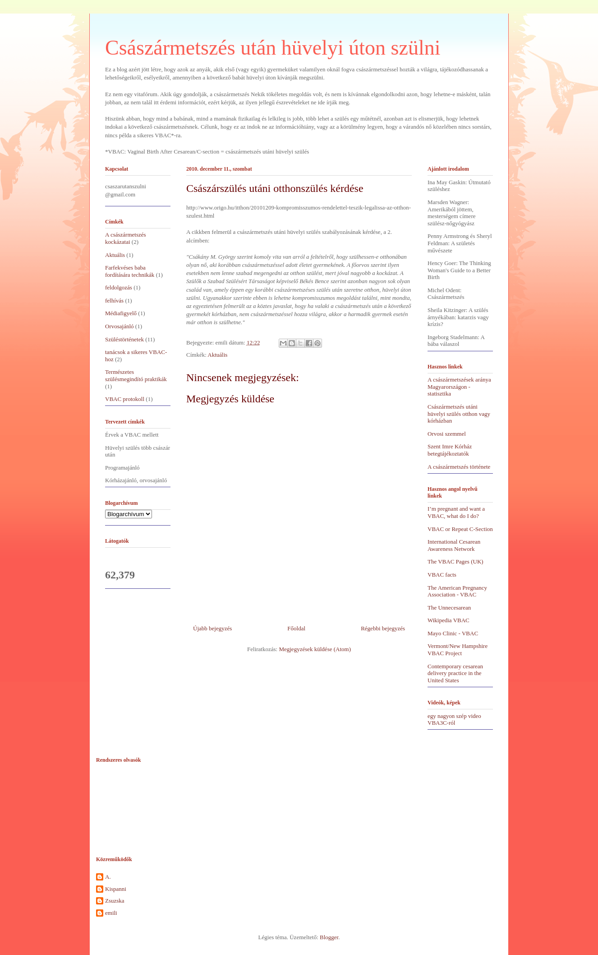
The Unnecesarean (449, 607)
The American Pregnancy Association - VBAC (457, 591)
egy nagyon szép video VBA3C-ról (454, 720)
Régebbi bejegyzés (383, 628)
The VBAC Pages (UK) (455, 561)
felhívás (114, 300)
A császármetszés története (459, 466)
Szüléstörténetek (124, 339)
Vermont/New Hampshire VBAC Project (458, 650)
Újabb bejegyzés (212, 628)
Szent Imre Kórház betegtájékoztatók (450, 450)
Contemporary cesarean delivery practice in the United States (455, 673)
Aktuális (217, 354)
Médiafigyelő (121, 313)
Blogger (329, 937)
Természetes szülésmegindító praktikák (136, 375)
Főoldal (296, 628)
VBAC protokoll (124, 399)
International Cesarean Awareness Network (454, 545)
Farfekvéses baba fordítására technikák (129, 271)
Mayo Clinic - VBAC (453, 633)
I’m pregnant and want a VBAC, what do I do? (456, 512)
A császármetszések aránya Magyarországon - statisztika (459, 386)
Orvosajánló (119, 326)
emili (111, 912)
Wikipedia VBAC (448, 620)
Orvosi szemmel (447, 433)
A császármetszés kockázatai (125, 238)
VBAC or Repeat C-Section (460, 529)
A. (108, 876)
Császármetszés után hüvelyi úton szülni (273, 47)
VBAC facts (442, 574)
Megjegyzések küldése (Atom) (315, 649)
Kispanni (115, 888)
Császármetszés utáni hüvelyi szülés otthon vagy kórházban (459, 413)
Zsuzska (114, 900)
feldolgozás (118, 287)
